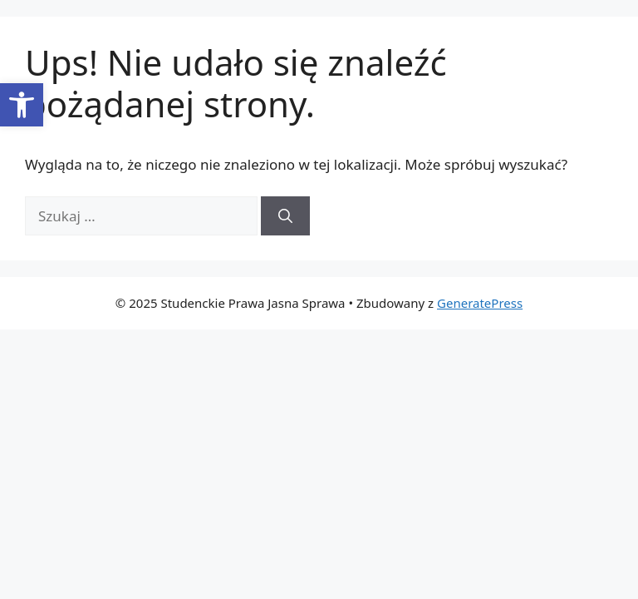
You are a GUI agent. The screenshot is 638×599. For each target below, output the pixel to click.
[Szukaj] (285, 216)
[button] (21, 104)
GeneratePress (480, 303)
